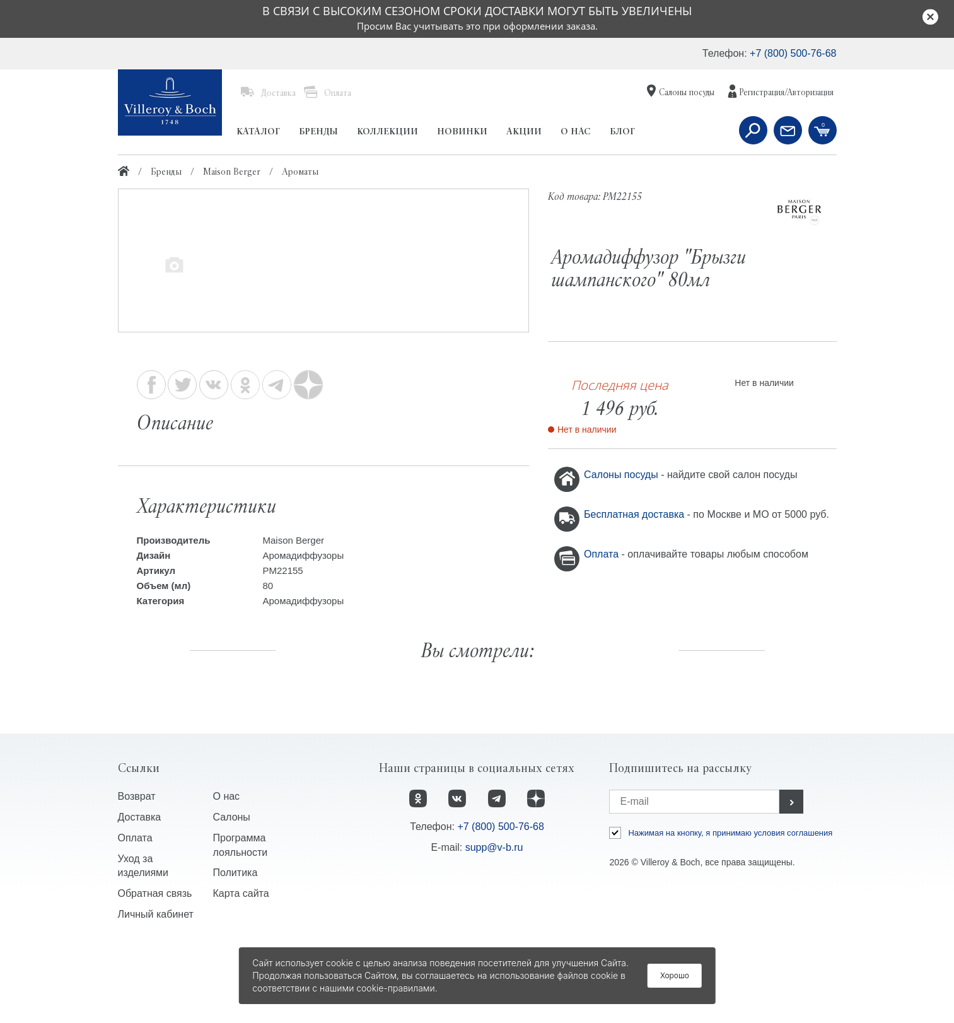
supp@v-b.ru (494, 922)
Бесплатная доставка (635, 514)
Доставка (139, 892)
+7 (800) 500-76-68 (793, 53)
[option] (323, 261)
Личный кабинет (156, 989)
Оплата (602, 554)
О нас (226, 871)
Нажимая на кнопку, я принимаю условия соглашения (730, 908)
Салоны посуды (622, 474)
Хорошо (674, 975)
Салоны (231, 892)
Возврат (137, 871)
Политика (234, 947)
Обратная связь (155, 968)
